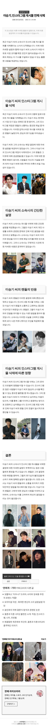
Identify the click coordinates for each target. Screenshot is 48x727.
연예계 (6, 588)
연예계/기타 (24, 12)
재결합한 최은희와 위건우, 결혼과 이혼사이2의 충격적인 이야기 (24, 624)
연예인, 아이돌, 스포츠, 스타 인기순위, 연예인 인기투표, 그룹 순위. (19, 697)
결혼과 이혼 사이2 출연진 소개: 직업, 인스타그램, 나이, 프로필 (23, 616)
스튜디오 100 (21, 724)
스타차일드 (22, 722)
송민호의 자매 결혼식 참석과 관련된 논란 (22, 610)
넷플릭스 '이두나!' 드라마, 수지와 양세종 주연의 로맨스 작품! (23, 596)
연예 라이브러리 (12, 691)
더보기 (43, 639)
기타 (13, 588)
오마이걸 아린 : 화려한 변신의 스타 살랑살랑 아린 (24, 604)
